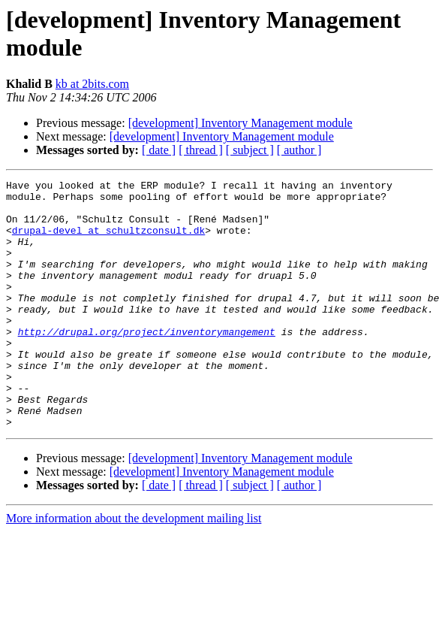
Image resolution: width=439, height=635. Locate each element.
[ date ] (159, 150)
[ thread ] (201, 150)
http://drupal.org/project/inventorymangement (146, 363)
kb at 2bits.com (92, 83)
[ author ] (299, 150)
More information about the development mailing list (133, 567)
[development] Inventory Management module (240, 122)
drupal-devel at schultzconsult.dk (108, 241)
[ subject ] (250, 150)
